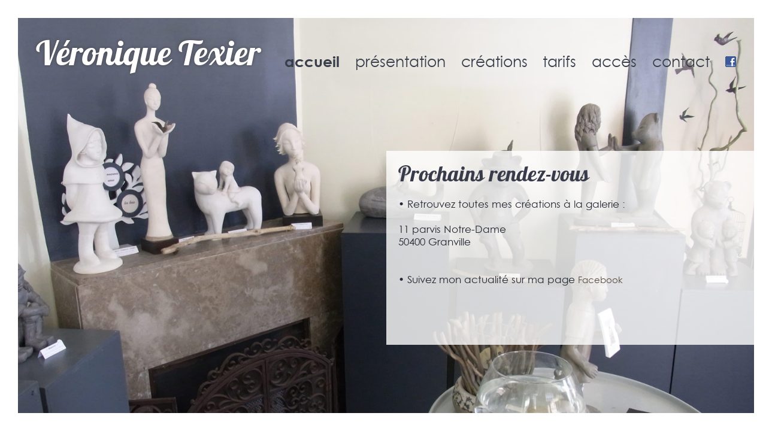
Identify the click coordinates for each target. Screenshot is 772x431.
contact (681, 62)
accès (614, 62)
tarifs (559, 62)
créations (494, 62)
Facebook (600, 280)
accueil (312, 61)
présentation (400, 62)
